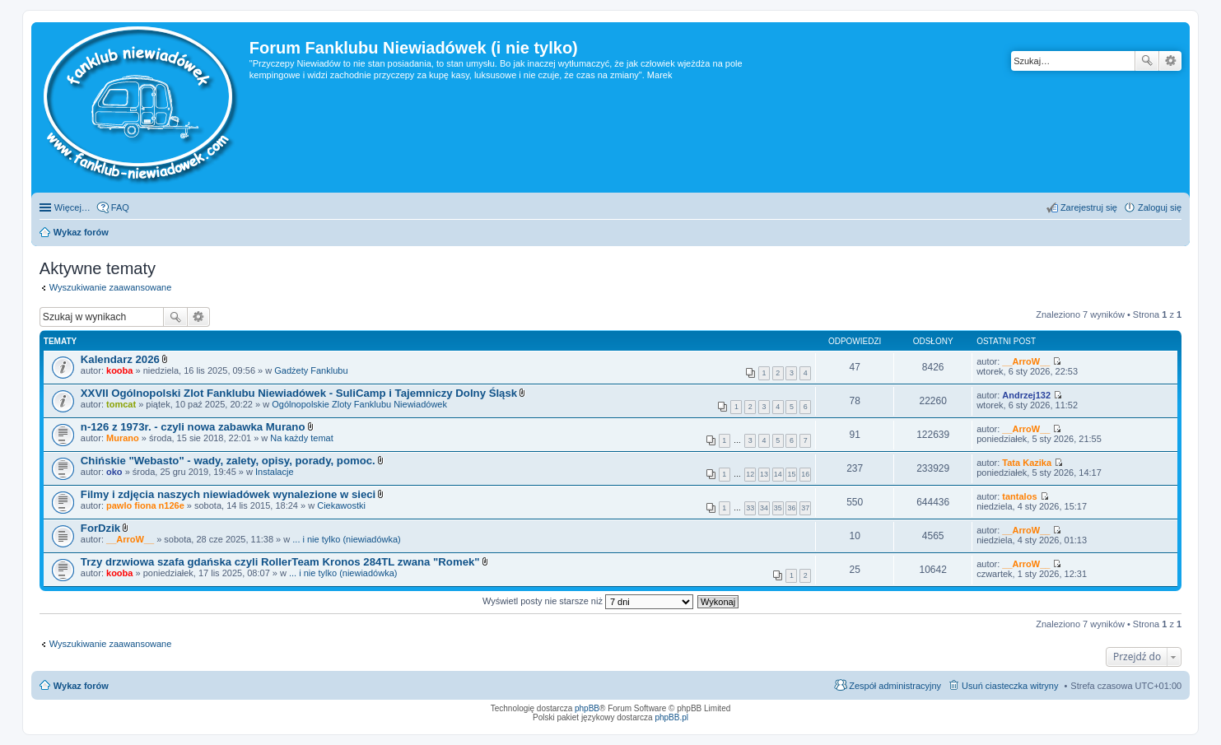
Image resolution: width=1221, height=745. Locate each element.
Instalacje (274, 472)
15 (791, 474)
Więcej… (72, 207)
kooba (119, 370)
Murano (122, 438)
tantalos (1019, 496)
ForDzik (100, 528)
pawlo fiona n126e (145, 505)
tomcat (121, 404)
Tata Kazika (1026, 463)
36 (791, 508)
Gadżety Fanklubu (310, 370)
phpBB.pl (671, 717)
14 (778, 474)
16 (805, 474)
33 (750, 508)
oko (114, 472)
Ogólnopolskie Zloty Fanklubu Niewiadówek (359, 404)
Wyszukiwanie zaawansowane (1170, 61)
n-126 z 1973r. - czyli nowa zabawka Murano (193, 427)
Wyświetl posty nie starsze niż (587, 601)
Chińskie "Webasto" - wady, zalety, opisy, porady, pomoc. (228, 460)
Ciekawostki (341, 505)
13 (764, 474)
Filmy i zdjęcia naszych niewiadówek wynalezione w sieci (228, 494)
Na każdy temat (301, 438)
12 (750, 474)
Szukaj (1147, 61)
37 (805, 508)
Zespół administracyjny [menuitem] (895, 686)
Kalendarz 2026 (120, 359)
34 (764, 508)
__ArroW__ (1026, 361)
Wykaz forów (81, 686)
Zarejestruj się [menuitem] (1088, 207)
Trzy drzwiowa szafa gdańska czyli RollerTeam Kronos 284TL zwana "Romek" (280, 562)
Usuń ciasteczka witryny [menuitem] (1010, 686)
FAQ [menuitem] (120, 207)
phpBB (587, 708)
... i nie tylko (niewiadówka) (346, 539)
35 (778, 508)
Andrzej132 (1026, 395)
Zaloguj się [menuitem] (1159, 207)
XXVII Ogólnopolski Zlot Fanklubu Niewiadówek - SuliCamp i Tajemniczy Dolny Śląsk (299, 393)
